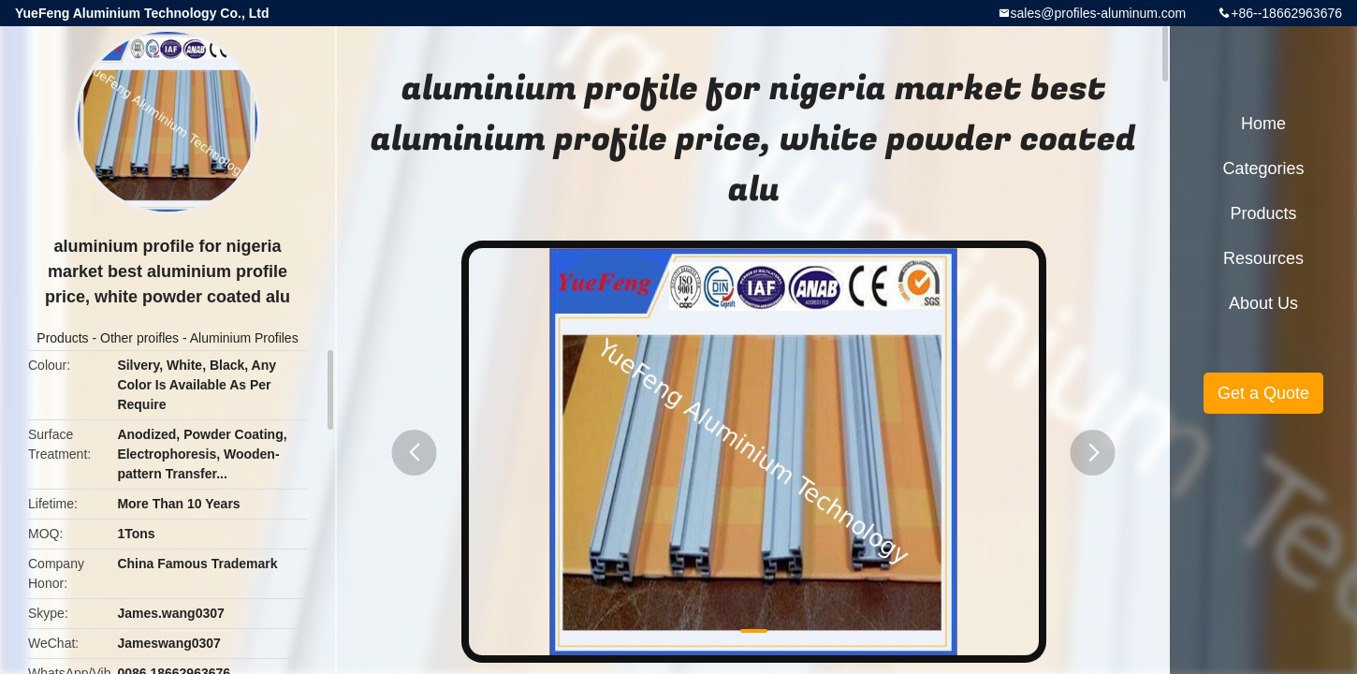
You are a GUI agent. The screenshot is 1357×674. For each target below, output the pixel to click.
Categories (1263, 168)
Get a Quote (1263, 393)
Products (62, 337)
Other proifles (139, 337)
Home (1263, 123)
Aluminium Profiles (244, 337)
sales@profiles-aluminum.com (1099, 13)
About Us (1263, 303)
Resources (1263, 258)
